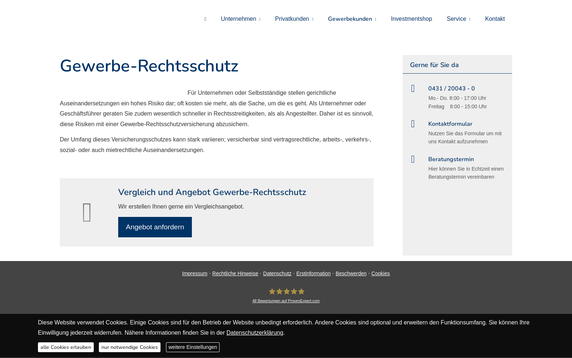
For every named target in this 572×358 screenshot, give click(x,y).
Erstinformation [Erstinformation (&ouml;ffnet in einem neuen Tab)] (313, 274)
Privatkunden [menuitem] (292, 19)
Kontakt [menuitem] (495, 19)
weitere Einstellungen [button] (193, 347)
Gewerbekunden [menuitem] (350, 19)
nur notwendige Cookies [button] (129, 347)
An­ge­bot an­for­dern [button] (156, 227)
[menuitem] (205, 18)
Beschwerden (351, 274)
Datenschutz (277, 274)
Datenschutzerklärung (255, 333)
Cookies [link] (380, 274)
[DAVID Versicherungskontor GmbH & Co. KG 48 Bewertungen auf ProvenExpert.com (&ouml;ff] (286, 296)
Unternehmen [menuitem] (238, 19)
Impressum (194, 274)
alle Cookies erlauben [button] (65, 347)
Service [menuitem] (456, 19)
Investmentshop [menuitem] (411, 19)
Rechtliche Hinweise (235, 274)
